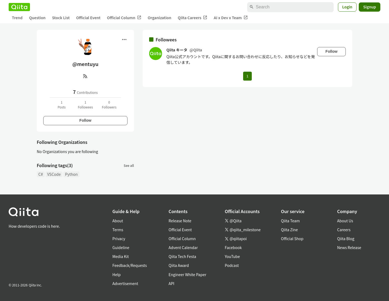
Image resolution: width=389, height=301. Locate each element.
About (117, 220)
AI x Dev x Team (231, 18)
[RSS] (85, 76)
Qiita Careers (192, 18)
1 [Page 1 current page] (247, 76)
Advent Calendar (183, 247)
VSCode (54, 174)
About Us (345, 220)
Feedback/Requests (129, 265)
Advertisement (125, 283)
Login (347, 6)
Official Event (88, 17)
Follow (85, 120)
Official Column (124, 18)
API (171, 283)
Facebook (233, 247)
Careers (343, 229)
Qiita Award (179, 265)
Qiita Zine (289, 229)
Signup (369, 6)
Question (37, 17)
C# (40, 174)
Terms (117, 229)
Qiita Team (290, 220)
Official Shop (292, 238)
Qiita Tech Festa (182, 256)
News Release (349, 247)
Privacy (118, 238)
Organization (159, 17)
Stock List (61, 17)
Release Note (180, 220)
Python (71, 174)
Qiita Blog (345, 238)
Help (116, 274)
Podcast (232, 265)
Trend (17, 17)
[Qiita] (19, 7)
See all (129, 165)
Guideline (120, 247)
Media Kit (120, 256)
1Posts (62, 104)
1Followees (85, 104)
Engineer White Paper (187, 274)
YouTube (232, 256)
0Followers (109, 104)
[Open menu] (124, 39)
